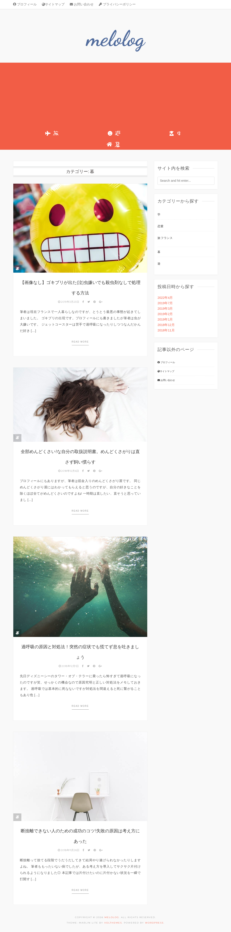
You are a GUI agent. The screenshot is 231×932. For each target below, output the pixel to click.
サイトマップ (53, 4)
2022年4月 (165, 297)
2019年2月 (165, 314)
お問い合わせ (82, 4)
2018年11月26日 (69, 850)
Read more (80, 342)
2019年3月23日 (69, 301)
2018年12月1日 (69, 666)
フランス (167, 238)
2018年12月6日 (69, 470)
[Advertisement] (115, 95)
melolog (115, 38)
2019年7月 (165, 303)
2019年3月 (165, 308)
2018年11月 (166, 330)
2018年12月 (166, 325)
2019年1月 (165, 319)
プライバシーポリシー (117, 4)
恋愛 (160, 226)
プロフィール (25, 4)
